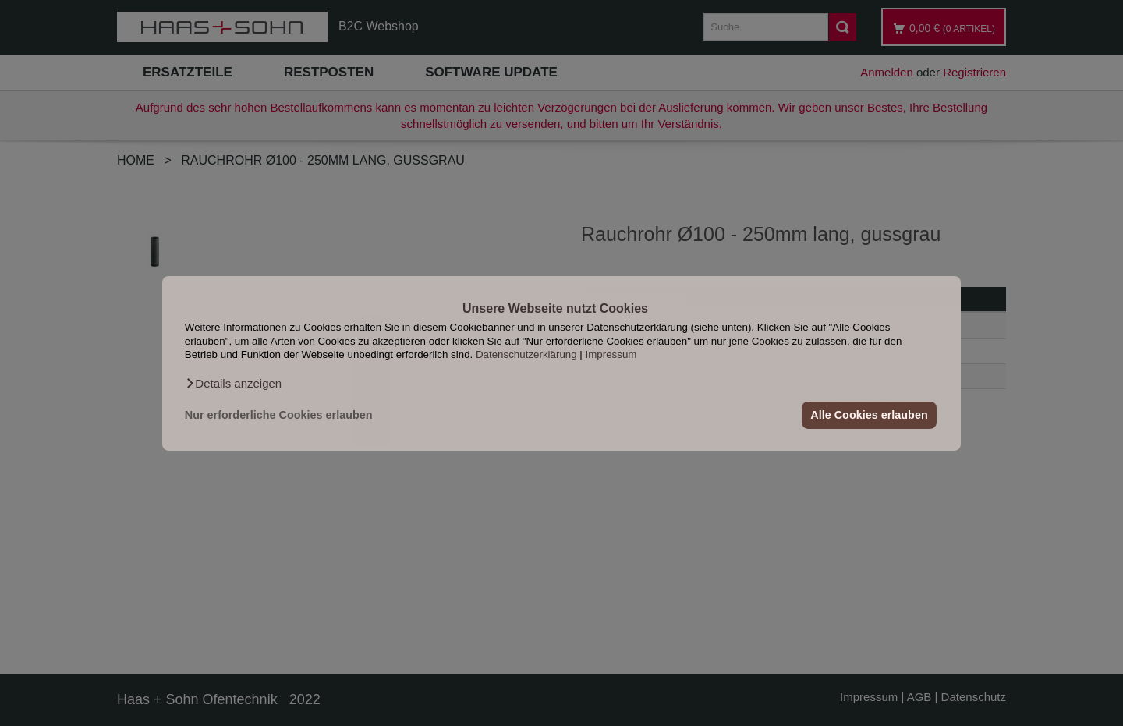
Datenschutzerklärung (526, 354)
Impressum (611, 354)
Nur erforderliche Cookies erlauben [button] (279, 415)
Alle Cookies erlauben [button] (868, 415)
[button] (233, 383)
